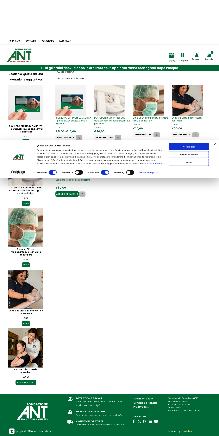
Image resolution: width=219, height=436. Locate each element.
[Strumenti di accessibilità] (12, 431)
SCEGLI (25, 141)
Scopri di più (94, 405)
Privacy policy (141, 407)
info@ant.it (172, 407)
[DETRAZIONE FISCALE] (70, 399)
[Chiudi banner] (215, 4)
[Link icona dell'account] (197, 55)
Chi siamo (14, 41)
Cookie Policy (154, 23)
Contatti (28, 41)
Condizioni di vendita (145, 402)
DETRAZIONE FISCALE (89, 398)
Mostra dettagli (146, 32)
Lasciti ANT (59, 41)
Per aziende (43, 41)
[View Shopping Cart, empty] (209, 54)
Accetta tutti (189, 7)
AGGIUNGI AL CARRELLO (26, 382)
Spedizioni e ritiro (143, 398)
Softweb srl (186, 431)
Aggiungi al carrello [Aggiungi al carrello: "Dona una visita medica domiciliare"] (67, 196)
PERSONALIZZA (67, 138)
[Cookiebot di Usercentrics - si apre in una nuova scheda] (18, 33)
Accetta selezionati (188, 15)
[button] (109, 68)
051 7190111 (186, 404)
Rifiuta (189, 22)
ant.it (180, 407)
